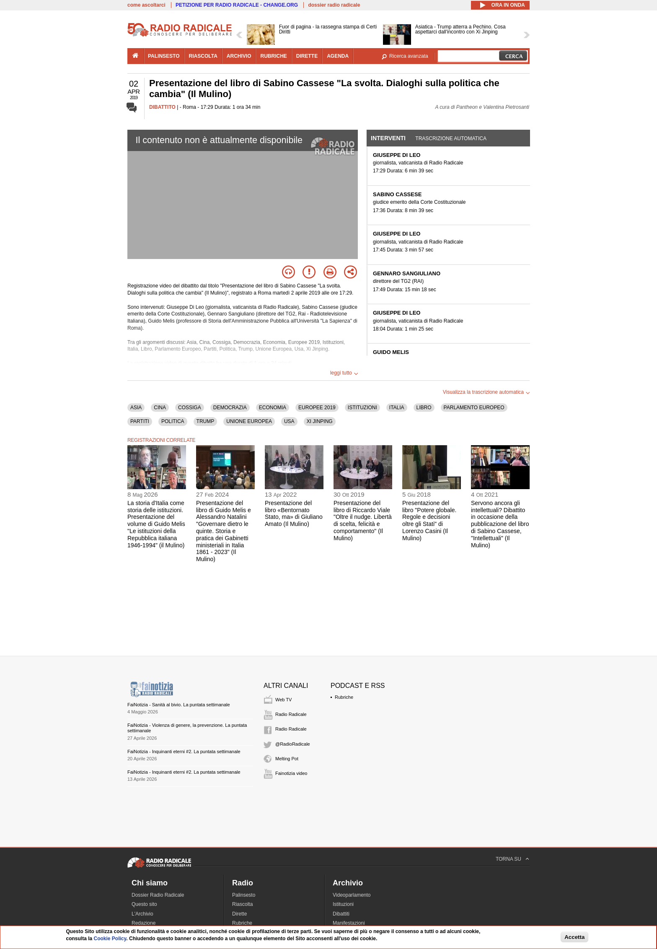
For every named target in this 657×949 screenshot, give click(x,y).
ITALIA (396, 407)
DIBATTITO (162, 107)
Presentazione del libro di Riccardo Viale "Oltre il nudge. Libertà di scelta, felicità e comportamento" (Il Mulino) (363, 520)
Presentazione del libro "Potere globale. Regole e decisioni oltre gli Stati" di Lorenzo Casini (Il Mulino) (429, 520)
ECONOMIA (272, 407)
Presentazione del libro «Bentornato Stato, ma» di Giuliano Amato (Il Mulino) (294, 513)
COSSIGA (189, 407)
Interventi (388, 138)
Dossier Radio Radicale (158, 895)
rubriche (273, 56)
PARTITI (139, 421)
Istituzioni (343, 904)
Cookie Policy (110, 938)
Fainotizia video (291, 773)
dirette (307, 56)
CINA (160, 407)
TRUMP (206, 421)
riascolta (203, 56)
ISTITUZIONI (362, 407)
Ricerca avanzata (408, 56)
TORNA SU (508, 859)
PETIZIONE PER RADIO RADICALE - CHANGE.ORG (237, 5)
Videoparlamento (352, 895)
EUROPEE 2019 (317, 407)
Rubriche (344, 697)
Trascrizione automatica (450, 138)
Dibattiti (341, 914)
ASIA (136, 407)
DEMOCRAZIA (230, 407)
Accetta (574, 937)
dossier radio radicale (334, 5)
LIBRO (424, 407)
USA (289, 421)
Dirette (239, 914)
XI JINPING (320, 421)
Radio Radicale (291, 714)
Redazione (143, 923)
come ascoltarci (146, 5)
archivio (239, 56)
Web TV (283, 699)
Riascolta (242, 904)
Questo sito (144, 904)
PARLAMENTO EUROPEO (474, 407)
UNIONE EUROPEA (249, 421)
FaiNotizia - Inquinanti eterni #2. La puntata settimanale (184, 751)
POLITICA (172, 421)
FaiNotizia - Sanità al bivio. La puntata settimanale (178, 704)
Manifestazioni (349, 923)
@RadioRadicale (292, 743)
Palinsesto (243, 895)
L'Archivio (142, 914)
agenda (338, 56)
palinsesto (164, 56)
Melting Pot (286, 758)
